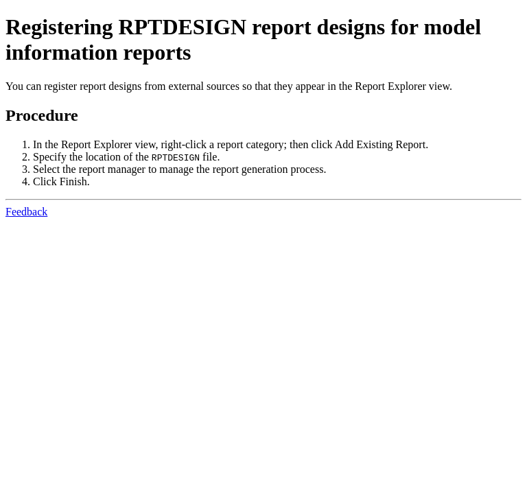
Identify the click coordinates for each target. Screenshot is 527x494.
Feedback (26, 211)
